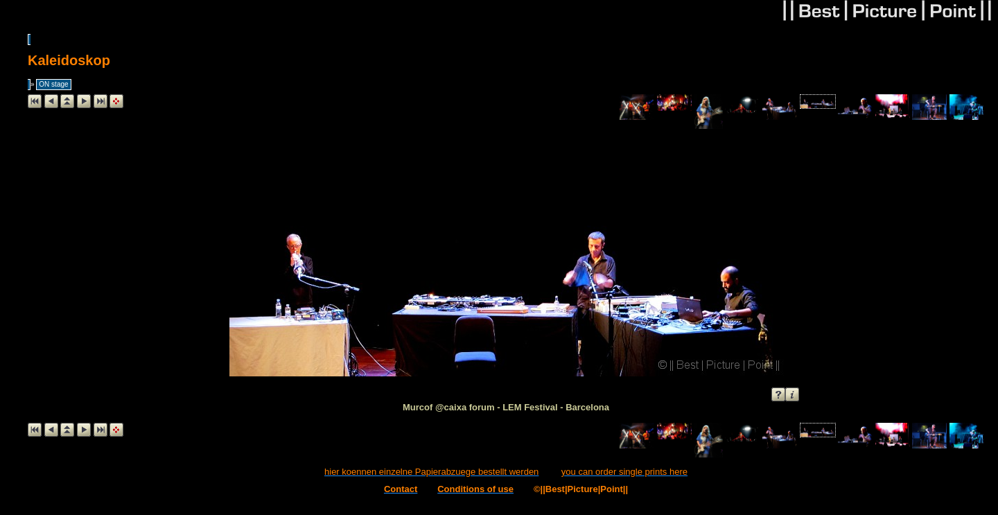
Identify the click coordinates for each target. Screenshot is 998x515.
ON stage (53, 84)
